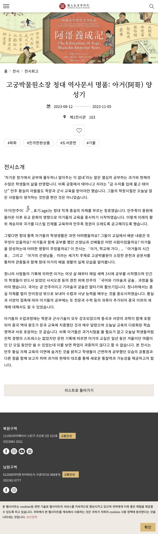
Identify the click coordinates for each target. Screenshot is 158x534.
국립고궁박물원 (74, 6)
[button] (141, 6)
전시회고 (31, 71)
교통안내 (66, 436)
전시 (16, 71)
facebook (6, 451)
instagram (14, 451)
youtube (22, 451)
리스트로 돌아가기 (79, 390)
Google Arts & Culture (30, 451)
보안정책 (31, 517)
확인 (147, 527)
